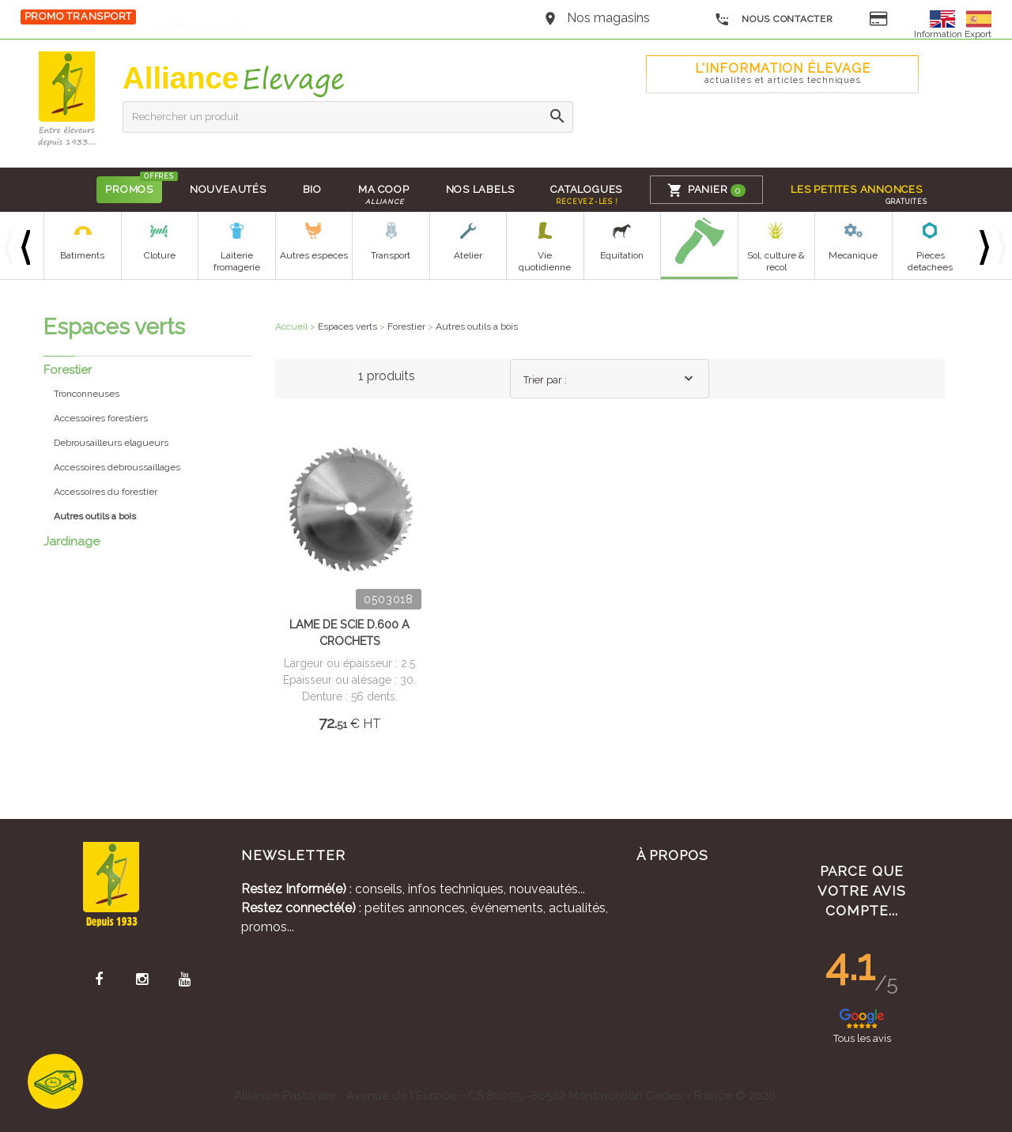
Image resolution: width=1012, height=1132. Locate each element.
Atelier (468, 255)
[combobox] (609, 378)
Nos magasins (608, 17)
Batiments (82, 255)
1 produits (386, 375)
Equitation (622, 255)
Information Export (952, 34)
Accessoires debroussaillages (117, 467)
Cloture (160, 255)
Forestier (67, 370)
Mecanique (853, 255)
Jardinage (71, 541)
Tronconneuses (86, 393)
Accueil (291, 326)
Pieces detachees (930, 261)
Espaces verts (347, 326)
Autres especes (314, 255)
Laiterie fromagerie (236, 261)
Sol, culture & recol (776, 261)
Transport (390, 255)
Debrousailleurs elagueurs (111, 442)
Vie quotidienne (545, 261)
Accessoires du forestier (105, 491)
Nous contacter (773, 20)
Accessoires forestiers (101, 418)
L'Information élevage (782, 73)
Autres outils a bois (477, 326)
